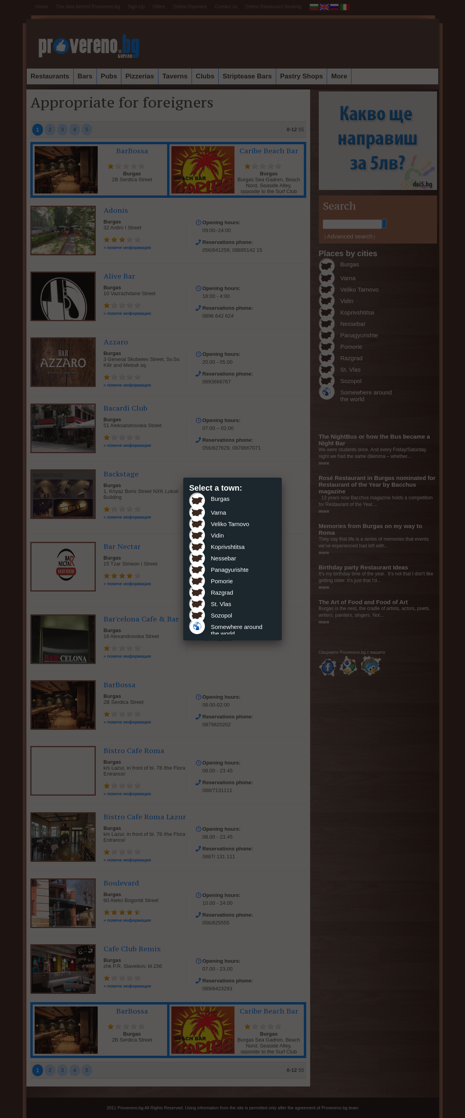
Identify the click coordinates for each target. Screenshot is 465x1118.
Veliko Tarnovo (230, 524)
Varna (218, 512)
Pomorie (222, 581)
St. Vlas (221, 604)
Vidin (217, 535)
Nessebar (223, 558)
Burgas (220, 498)
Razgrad (222, 592)
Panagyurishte (230, 569)
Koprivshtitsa (228, 546)
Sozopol (221, 615)
